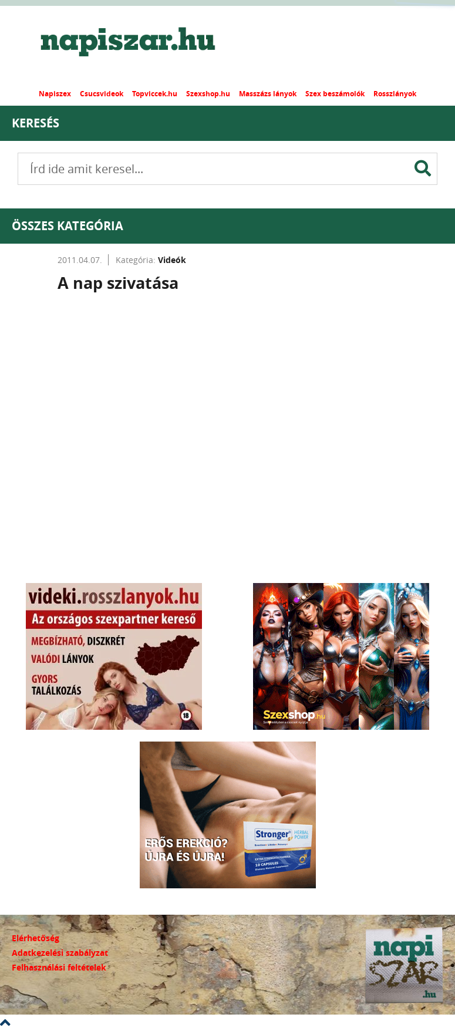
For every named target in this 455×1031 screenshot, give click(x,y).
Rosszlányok (394, 94)
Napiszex (55, 94)
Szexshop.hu (208, 94)
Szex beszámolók (335, 94)
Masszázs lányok (267, 94)
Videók (172, 259)
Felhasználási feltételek (59, 967)
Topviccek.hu (154, 94)
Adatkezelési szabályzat (60, 952)
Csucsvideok (101, 94)
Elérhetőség (35, 938)
